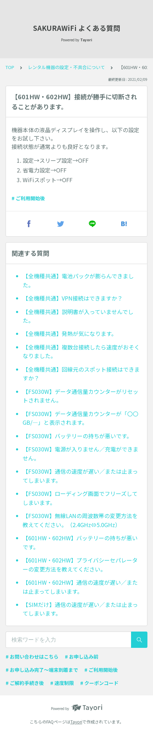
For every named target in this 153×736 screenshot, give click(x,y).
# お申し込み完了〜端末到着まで (42, 669)
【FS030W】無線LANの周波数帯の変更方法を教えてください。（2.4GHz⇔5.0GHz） (80, 520)
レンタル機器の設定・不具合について (66, 67)
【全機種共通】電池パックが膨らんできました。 (78, 280)
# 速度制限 (62, 682)
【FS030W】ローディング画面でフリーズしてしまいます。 (80, 498)
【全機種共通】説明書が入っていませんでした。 (78, 316)
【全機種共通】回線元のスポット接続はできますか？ (81, 373)
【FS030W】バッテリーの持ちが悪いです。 (77, 436)
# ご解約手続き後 (25, 682)
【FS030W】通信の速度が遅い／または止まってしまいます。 (80, 475)
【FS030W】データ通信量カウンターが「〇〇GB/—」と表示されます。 (80, 418)
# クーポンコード (99, 682)
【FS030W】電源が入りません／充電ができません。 (80, 453)
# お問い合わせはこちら (32, 656)
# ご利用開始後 (28, 198)
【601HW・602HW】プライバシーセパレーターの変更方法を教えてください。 (80, 564)
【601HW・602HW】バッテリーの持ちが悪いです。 (80, 542)
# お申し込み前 (81, 656)
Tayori (76, 722)
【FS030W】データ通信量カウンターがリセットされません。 (80, 396)
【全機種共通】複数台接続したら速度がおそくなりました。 (81, 351)
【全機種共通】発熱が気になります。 (70, 333)
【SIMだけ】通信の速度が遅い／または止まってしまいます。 (80, 609)
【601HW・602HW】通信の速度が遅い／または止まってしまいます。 (80, 586)
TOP (10, 67)
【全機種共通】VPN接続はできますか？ (73, 298)
